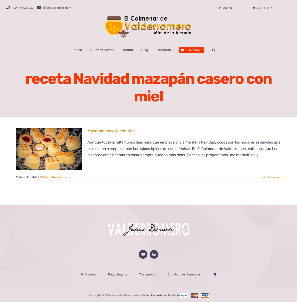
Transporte (147, 274)
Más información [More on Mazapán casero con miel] (271, 177)
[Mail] (154, 254)
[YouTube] (143, 254)
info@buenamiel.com (57, 8)
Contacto (174, 294)
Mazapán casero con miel (111, 130)
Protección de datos (154, 294)
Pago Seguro (117, 274)
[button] (213, 50)
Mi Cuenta (88, 274)
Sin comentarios (61, 177)
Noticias (45, 177)
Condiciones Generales (184, 274)
